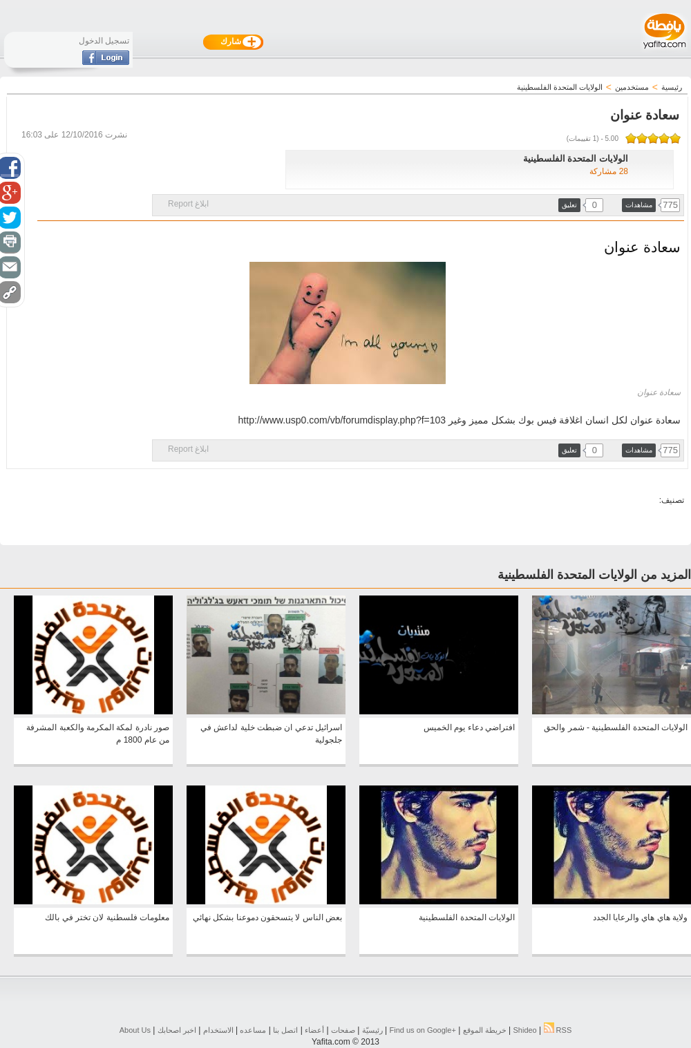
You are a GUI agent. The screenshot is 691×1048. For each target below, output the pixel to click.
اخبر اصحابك (177, 1030)
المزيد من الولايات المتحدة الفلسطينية (594, 575)
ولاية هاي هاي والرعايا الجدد (640, 917)
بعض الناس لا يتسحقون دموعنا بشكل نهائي (267, 917)
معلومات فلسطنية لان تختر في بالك (107, 917)
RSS (558, 1030)
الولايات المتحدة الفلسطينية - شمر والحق (616, 727)
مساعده (253, 1030)
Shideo (524, 1030)
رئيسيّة (372, 1030)
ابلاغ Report (188, 204)
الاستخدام (218, 1030)
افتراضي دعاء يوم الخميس (469, 727)
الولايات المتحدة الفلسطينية (467, 917)
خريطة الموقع (485, 1030)
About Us (135, 1030)
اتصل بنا (285, 1030)
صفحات (343, 1030)
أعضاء (314, 1030)
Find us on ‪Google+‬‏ (423, 1030)
